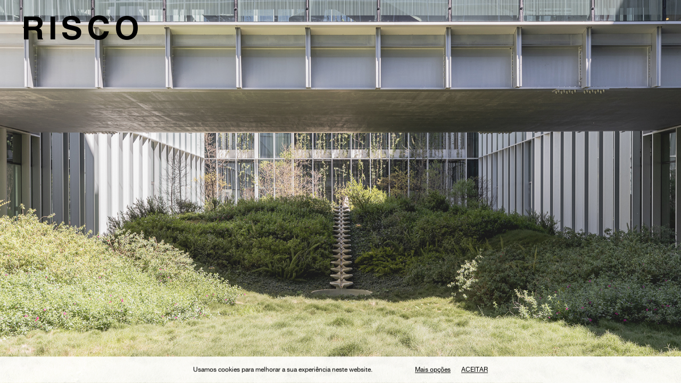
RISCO (82, 32)
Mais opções (433, 370)
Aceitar (474, 370)
